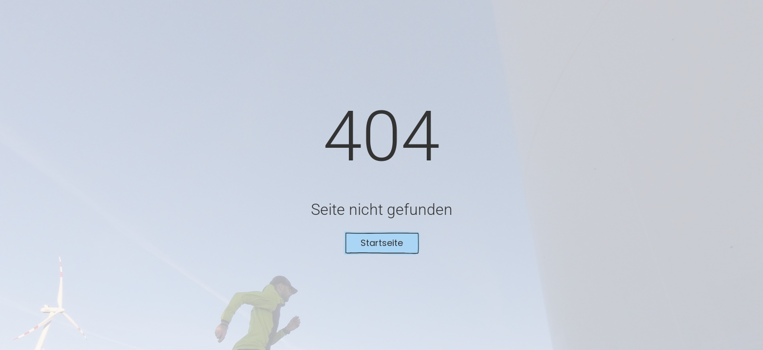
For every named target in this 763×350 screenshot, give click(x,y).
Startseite (382, 243)
